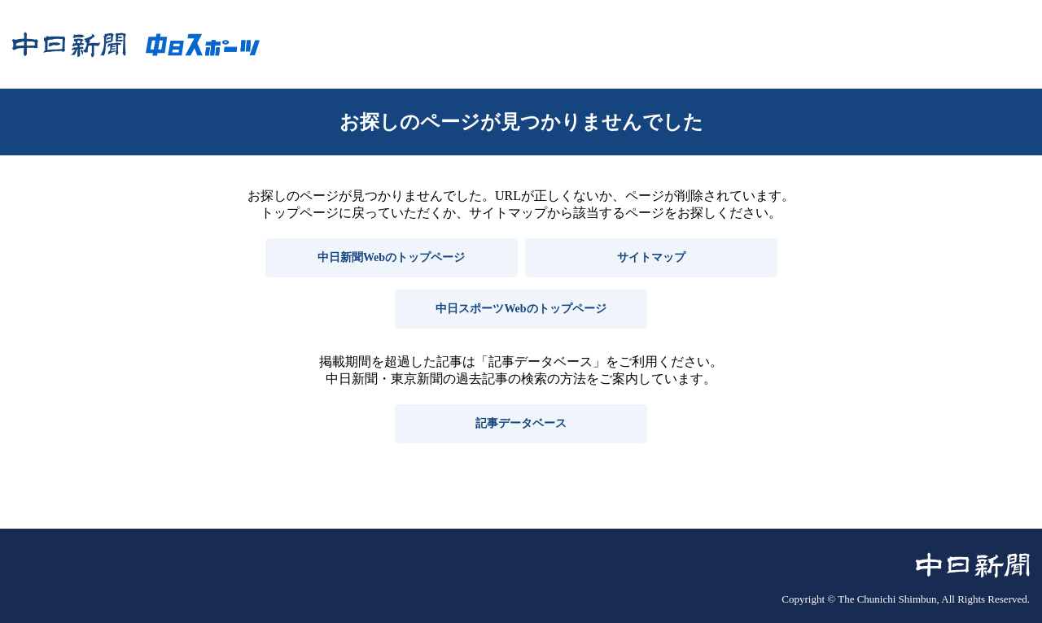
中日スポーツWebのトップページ (521, 309)
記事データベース (521, 423)
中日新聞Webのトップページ (391, 257)
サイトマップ (651, 257)
